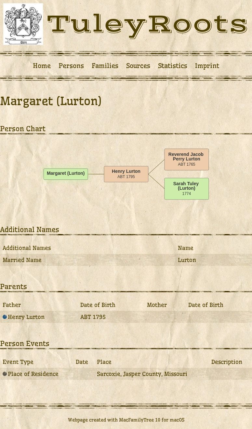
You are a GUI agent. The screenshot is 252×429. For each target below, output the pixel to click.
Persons (71, 66)
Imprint (207, 66)
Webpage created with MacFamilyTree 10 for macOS (126, 420)
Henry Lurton (24, 316)
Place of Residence (31, 373)
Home (42, 66)
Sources (138, 66)
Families (105, 66)
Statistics (172, 66)
